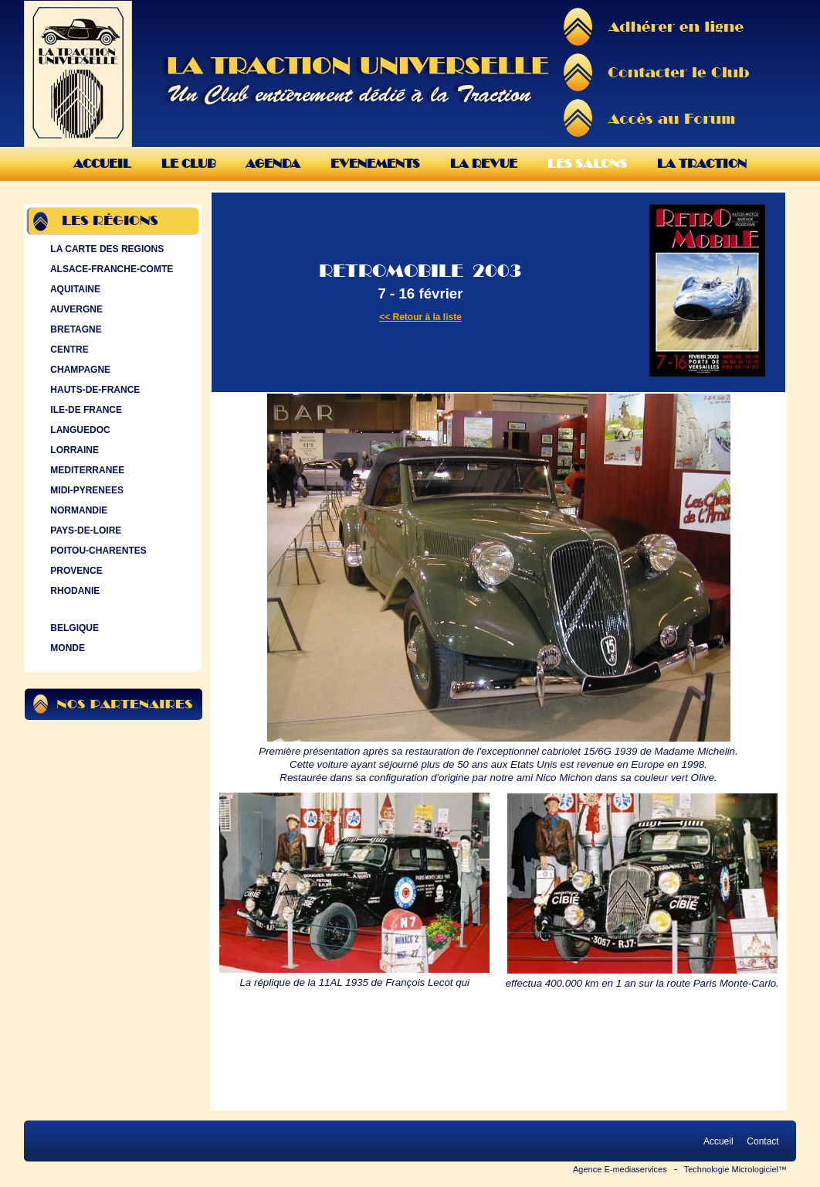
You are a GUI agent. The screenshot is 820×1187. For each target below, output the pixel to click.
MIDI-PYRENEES (85, 490)
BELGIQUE (73, 627)
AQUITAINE (73, 289)
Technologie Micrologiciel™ (735, 1169)
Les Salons (587, 163)
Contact (762, 1141)
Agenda (272, 163)
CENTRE (68, 349)
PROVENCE (75, 570)
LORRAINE (73, 450)
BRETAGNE (74, 329)
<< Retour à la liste (420, 317)
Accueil (102, 163)
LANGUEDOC (78, 430)
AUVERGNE (75, 309)
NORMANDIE (77, 510)
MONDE (66, 648)
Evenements (375, 163)
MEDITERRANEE (85, 470)
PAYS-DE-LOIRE (84, 530)
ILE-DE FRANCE (84, 409)
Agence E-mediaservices (620, 1169)
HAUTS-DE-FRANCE (93, 389)
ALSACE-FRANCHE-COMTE (110, 269)
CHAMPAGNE (78, 369)
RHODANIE (73, 590)
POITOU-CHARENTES (97, 550)
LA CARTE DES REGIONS (105, 249)
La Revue (483, 163)
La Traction (702, 163)
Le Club (188, 163)
